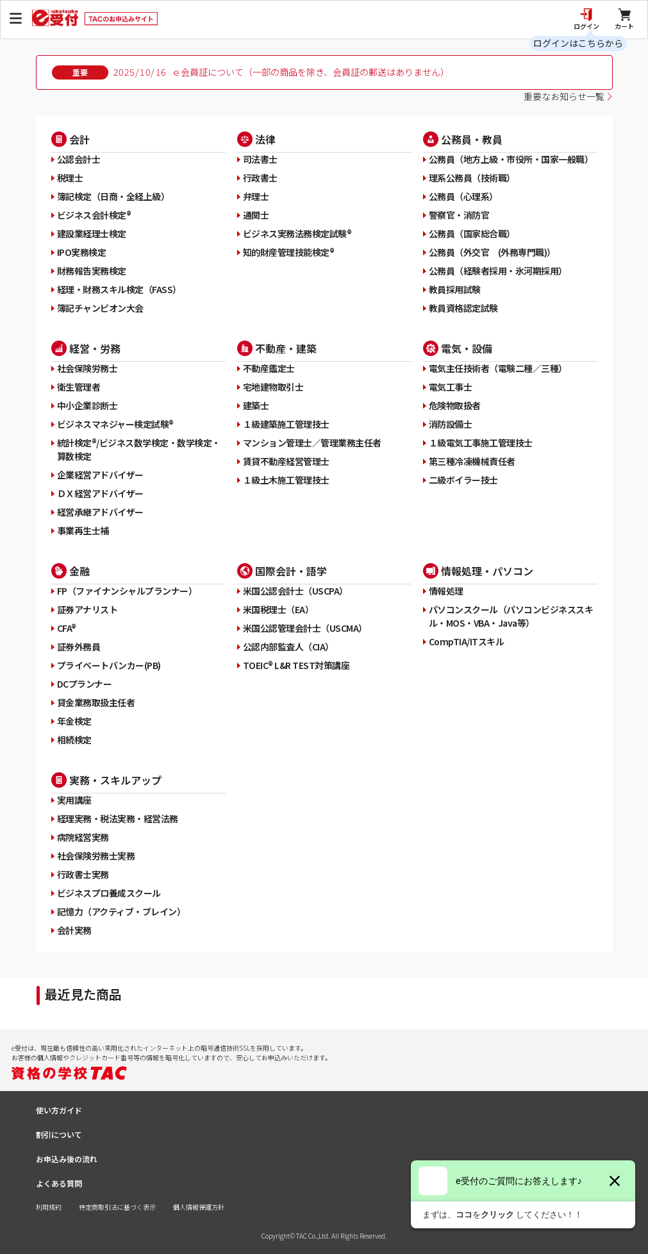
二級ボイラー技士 (463, 479)
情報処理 (446, 590)
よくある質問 (59, 1183)
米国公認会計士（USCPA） (295, 590)
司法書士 (260, 159)
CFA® (66, 628)
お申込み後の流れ (66, 1158)
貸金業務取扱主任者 (96, 702)
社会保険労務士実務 (96, 855)
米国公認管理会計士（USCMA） (305, 628)
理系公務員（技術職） (472, 177)
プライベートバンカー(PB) (109, 665)
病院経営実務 (83, 837)
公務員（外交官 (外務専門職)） (492, 252)
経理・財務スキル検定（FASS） (119, 289)
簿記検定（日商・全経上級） (113, 196)
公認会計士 (79, 159)
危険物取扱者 (455, 405)
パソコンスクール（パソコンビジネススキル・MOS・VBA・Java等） (511, 616)
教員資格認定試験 (463, 307)
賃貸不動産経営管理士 (286, 461)
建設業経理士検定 (91, 233)
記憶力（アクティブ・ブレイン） (121, 911)
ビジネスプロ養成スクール (109, 892)
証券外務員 (79, 646)
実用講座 (74, 799)
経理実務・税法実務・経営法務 (117, 818)
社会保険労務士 (87, 368)
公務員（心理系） (463, 196)
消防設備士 (450, 424)
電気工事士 (450, 386)
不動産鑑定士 (269, 368)
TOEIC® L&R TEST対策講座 (296, 665)
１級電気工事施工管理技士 (481, 442)
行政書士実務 (83, 874)
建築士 (256, 405)
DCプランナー (84, 683)
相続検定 (74, 739)
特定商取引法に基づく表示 (117, 1207)
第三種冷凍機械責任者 (472, 461)
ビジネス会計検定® (94, 214)
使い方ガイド (59, 1110)
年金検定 (74, 721)
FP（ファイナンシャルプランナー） (127, 590)
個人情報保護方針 (198, 1207)
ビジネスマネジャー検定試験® (115, 424)
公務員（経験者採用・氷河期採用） (498, 270)
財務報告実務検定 (91, 270)
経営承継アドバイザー (100, 511)
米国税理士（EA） (278, 609)
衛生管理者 (79, 386)
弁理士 (256, 196)
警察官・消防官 (459, 214)
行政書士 (260, 177)
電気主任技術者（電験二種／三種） (498, 368)
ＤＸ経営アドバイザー (100, 493)
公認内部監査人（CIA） (288, 646)
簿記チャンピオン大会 (100, 307)
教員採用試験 (455, 289)
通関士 (256, 214)
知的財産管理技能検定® (289, 252)
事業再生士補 (83, 530)
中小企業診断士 (87, 405)
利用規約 (49, 1207)
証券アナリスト (87, 609)
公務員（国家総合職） (472, 233)
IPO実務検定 (81, 252)
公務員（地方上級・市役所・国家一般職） (511, 159)
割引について (59, 1134)
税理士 (70, 177)
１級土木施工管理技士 (286, 479)
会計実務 (74, 930)
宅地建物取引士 (273, 386)
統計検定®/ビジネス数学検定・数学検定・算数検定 (138, 449)
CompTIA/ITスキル (466, 641)
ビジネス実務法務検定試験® (297, 233)
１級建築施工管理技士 (286, 424)
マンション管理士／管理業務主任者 (312, 442)
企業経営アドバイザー (100, 474)
